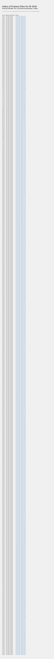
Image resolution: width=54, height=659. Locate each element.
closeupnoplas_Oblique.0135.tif (21, 158)
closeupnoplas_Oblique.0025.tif (21, 42)
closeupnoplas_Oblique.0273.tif (21, 304)
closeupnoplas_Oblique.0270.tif (21, 301)
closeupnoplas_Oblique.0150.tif (21, 174)
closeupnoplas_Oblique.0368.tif (21, 405)
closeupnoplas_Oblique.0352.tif (21, 388)
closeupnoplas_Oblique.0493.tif (21, 537)
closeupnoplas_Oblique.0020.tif (21, 37)
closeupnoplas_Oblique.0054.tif (21, 73)
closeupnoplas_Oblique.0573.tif (21, 621)
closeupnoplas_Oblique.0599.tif (21, 649)
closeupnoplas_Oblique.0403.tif (21, 442)
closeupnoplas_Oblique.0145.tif (21, 169)
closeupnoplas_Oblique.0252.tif (21, 282)
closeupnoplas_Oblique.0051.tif (21, 70)
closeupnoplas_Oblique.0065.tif (21, 84)
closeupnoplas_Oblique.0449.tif (21, 490)
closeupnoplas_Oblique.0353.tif (21, 389)
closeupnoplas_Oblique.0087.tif (21, 108)
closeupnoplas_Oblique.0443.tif (21, 484)
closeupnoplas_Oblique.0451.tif (21, 492)
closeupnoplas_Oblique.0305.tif (21, 338)
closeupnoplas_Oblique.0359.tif (21, 395)
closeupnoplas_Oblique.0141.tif (21, 165)
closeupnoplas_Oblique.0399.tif (21, 437)
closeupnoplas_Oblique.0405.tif (21, 444)
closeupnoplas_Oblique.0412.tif (21, 451)
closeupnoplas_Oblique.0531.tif (21, 577)
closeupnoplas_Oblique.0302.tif (21, 335)
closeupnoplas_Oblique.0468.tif (21, 510)
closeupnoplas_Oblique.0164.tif (21, 189)
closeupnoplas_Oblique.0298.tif (21, 331)
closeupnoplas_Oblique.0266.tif (21, 297)
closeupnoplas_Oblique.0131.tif (21, 154)
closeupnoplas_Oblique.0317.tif (21, 351)
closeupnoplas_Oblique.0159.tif (21, 184)
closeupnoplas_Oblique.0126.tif (21, 149)
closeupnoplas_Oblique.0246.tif (21, 276)
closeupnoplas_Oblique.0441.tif (21, 482)
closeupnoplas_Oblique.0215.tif (21, 243)
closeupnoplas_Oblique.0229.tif (21, 258)
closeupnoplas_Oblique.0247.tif (21, 277)
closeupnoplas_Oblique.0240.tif (21, 269)
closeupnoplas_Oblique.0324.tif (21, 358)
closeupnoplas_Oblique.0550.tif (21, 597)
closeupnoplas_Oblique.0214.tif (21, 242)
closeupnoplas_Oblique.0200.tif (21, 227)
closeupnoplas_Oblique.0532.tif (21, 578)
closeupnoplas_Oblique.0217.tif (21, 245)
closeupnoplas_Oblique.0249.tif (21, 279)
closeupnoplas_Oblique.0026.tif (21, 43)
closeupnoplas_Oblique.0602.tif (21, 652)
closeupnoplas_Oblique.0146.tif (21, 170)
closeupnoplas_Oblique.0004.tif (21, 20)
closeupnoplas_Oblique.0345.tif (21, 380)
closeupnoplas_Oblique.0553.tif (21, 600)
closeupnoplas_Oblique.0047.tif (21, 65)
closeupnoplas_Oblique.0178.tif (21, 204)
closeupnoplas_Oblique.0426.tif (21, 466)
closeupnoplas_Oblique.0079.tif (21, 99)
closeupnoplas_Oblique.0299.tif (21, 332)
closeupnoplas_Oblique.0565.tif (21, 613)
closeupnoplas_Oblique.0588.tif (21, 637)
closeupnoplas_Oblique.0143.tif (21, 167)
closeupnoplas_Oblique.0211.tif (21, 239)
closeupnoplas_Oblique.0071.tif (21, 91)
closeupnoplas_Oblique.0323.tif (21, 357)
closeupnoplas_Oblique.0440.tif (21, 481)
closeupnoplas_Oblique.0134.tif (21, 157)
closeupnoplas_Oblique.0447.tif (21, 488)
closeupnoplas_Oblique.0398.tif (21, 436)
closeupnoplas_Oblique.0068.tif (21, 88)
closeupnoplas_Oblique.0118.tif (21, 140)
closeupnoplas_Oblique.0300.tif (21, 333)
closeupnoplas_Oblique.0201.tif (21, 228)
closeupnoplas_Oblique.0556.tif (21, 603)
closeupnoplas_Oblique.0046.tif (21, 64)
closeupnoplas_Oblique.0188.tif (21, 214)
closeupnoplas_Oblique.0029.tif (21, 46)
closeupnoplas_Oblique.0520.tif (21, 565)
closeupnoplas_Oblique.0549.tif (21, 596)
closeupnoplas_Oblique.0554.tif (21, 601)
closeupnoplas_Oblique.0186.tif (21, 212)
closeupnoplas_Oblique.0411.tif (21, 450)
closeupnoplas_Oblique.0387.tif (21, 425)
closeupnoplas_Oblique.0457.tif (21, 499)
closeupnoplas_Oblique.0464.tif (21, 506)
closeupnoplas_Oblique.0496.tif (21, 540)
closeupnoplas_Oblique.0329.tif (21, 363)
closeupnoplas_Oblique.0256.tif (21, 286)
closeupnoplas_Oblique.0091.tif (21, 112)
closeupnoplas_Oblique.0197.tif (21, 224)
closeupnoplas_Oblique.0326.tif (21, 360)
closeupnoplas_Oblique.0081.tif (21, 101)
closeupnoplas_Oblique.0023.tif (21, 40)
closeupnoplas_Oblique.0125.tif (21, 148)
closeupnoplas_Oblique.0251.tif (21, 281)
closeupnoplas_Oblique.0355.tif (21, 391)
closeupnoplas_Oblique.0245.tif (21, 275)
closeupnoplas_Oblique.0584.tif (21, 633)
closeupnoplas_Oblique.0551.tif (21, 598)
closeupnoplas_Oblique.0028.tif (21, 45)
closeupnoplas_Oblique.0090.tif (21, 111)
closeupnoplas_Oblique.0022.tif (21, 39)
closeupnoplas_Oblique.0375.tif (21, 412)
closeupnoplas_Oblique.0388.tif (21, 426)
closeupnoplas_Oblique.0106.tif (21, 128)
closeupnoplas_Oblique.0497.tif (21, 541)
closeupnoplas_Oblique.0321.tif (21, 355)
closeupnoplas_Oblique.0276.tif (21, 307)
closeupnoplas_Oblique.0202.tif (21, 229)
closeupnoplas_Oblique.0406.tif (21, 445)
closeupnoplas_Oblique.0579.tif (21, 628)
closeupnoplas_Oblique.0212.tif (21, 240)
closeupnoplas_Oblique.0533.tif (21, 579)
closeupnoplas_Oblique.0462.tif (21, 504)
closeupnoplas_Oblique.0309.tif (21, 342)
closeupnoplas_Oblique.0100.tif (21, 121)
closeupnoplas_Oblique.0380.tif (21, 417)
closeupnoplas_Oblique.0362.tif (21, 398)
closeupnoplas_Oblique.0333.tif (21, 368)
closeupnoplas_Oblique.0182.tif (21, 208)
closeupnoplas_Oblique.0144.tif (21, 168)
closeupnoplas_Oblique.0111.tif (21, 133)
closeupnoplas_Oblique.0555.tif (21, 602)
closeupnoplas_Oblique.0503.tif (21, 547)
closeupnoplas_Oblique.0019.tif (21, 36)
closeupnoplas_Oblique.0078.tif (21, 98)
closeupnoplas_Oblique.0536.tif (21, 582)
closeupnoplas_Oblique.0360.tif (21, 396)
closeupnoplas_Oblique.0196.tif (21, 223)
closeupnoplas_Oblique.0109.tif (21, 131)
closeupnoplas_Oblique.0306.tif (21, 339)
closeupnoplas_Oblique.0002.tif (21, 18)
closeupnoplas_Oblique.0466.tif (21, 508)
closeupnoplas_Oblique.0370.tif (21, 407)
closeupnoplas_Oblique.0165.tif (21, 190)
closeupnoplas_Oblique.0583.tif (21, 632)
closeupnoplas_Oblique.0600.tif (21, 650)
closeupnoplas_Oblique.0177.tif (21, 203)
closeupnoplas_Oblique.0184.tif (21, 210)
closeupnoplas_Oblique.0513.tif (21, 558)
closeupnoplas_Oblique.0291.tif (21, 323)
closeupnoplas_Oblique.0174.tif (21, 200)
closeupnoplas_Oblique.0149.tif (21, 173)
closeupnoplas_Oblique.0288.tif (21, 320)
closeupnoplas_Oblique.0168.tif (21, 193)
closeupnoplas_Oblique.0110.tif (21, 132)
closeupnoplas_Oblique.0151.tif (21, 175)
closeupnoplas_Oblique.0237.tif (21, 266)
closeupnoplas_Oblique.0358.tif (21, 394)
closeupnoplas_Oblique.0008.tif (21, 24)
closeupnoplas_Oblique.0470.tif (21, 512)
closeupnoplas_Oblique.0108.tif (21, 130)
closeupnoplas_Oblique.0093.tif (21, 114)
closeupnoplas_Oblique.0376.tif (21, 413)
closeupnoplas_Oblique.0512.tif (21, 557)
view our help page (35, 11)
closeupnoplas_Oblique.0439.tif (21, 480)
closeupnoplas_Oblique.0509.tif (21, 554)
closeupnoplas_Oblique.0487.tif (21, 530)
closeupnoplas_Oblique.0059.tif (21, 78)
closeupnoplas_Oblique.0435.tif (21, 475)
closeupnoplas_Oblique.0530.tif (21, 576)
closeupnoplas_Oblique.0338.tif (21, 373)
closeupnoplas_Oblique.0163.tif (21, 188)
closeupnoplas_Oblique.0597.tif (21, 647)
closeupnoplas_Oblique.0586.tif (21, 635)
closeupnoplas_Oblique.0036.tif (21, 54)
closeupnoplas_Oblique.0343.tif (21, 378)
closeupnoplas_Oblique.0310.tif (21, 343)
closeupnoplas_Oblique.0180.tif (21, 206)
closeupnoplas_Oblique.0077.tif (21, 97)
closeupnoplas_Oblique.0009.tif (21, 25)
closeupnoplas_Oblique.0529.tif (21, 575)
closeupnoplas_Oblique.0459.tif (21, 501)
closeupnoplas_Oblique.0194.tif (21, 221)
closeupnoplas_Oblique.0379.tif (21, 416)
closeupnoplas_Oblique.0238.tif (21, 267)
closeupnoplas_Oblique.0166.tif (21, 191)
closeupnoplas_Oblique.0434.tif (21, 474)
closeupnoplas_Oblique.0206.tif (21, 233)
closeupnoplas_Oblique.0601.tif (21, 651)
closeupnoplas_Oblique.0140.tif (21, 164)
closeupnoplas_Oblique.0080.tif (21, 100)
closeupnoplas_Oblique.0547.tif (21, 594)
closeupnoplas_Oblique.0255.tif (21, 285)
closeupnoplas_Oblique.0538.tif (21, 584)
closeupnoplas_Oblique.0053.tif (21, 72)
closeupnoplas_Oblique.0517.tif (21, 562)
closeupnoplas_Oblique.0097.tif (21, 118)
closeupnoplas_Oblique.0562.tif (21, 610)
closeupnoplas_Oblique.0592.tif (21, 641)
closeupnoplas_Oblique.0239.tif (21, 268)
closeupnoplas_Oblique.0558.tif (21, 605)
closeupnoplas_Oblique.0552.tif (21, 599)
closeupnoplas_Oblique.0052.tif (21, 71)
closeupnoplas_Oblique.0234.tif (21, 263)
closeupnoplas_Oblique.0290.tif (21, 322)
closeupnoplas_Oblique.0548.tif (21, 595)
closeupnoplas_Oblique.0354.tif (21, 390)
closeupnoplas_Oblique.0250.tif (21, 280)
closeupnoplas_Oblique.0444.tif (21, 485)
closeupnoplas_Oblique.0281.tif (21, 313)
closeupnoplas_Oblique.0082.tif (21, 102)
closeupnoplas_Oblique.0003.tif (21, 19)
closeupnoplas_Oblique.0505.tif (21, 549)
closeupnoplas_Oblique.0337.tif (21, 372)
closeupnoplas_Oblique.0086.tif (21, 107)
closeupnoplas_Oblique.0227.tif (21, 256)
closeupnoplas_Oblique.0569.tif (21, 617)
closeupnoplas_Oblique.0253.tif (21, 283)
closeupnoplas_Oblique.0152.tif (21, 176)
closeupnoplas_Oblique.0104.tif (21, 126)
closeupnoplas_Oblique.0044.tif (21, 62)
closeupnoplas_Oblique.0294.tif (21, 326)
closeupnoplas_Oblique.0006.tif (21, 22)
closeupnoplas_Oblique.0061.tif (21, 80)
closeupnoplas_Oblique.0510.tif (21, 555)
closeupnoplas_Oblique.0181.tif (21, 207)
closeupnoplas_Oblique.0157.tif (21, 182)
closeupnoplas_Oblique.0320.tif (21, 354)
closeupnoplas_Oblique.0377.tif (21, 414)
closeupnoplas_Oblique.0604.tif (21, 654)
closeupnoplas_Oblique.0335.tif (21, 370)
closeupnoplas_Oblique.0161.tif (21, 186)
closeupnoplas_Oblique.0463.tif (21, 505)
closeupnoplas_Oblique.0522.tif (21, 567)
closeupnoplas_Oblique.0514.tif (21, 559)
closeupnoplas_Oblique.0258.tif (21, 288)
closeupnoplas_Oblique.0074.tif (21, 94)
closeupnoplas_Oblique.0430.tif (21, 470)
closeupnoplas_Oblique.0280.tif (21, 312)
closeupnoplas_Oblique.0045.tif (21, 63)
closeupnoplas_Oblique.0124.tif (21, 147)
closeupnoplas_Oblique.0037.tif (21, 55)
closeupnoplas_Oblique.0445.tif (21, 486)
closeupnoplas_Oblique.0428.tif (21, 468)
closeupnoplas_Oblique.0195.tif (21, 222)
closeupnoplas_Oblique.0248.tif (21, 278)
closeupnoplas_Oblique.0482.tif (21, 525)
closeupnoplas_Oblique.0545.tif (21, 592)
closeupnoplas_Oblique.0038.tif (21, 56)
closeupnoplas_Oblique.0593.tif (21, 642)
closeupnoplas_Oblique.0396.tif (21, 434)
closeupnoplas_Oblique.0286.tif (21, 318)
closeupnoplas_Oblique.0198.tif (21, 225)
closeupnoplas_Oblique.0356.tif (21, 392)
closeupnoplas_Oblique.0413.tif (21, 452)
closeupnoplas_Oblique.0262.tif (21, 293)
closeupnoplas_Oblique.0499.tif (21, 543)
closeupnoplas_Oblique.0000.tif (21, 16)
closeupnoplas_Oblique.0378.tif (21, 415)
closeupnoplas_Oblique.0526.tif (21, 572)
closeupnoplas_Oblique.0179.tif (21, 205)
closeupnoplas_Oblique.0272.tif (21, 303)
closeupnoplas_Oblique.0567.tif (21, 615)
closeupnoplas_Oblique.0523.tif (21, 568)
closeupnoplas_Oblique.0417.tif (21, 456)
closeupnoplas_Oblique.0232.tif (21, 261)
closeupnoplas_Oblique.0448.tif (21, 489)
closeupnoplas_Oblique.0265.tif (21, 296)
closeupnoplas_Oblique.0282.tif (21, 314)
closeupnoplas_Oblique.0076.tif (21, 96)
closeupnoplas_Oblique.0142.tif (21, 166)
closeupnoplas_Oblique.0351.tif (21, 387)
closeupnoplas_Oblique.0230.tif (21, 259)
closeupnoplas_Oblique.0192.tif (21, 219)
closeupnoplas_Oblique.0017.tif (21, 34)
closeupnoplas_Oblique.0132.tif (21, 155)
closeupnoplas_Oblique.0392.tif (21, 430)
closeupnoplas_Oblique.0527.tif (21, 573)
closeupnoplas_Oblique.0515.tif (21, 560)
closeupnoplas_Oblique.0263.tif (21, 294)
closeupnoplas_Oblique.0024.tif (21, 41)
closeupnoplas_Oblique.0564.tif (21, 612)
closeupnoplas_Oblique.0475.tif (21, 518)
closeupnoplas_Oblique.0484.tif (21, 527)
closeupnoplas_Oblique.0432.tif (21, 472)
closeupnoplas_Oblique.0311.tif (21, 344)
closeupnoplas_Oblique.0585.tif (21, 634)
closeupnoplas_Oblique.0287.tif (21, 319)
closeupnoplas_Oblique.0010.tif (21, 26)
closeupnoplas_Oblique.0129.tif (21, 152)
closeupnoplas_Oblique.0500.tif (21, 544)
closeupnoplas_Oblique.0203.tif (21, 230)
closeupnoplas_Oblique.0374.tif (21, 411)
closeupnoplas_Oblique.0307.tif (21, 340)
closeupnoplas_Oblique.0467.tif (21, 509)
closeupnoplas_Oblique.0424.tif (21, 464)
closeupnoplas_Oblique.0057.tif (21, 76)
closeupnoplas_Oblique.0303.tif (21, 336)
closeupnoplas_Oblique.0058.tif (21, 77)
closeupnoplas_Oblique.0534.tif (21, 580)
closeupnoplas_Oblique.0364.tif (21, 400)
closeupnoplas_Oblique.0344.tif (21, 379)
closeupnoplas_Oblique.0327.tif (21, 361)
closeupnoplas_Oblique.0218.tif (21, 246)
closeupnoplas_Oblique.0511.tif (21, 556)
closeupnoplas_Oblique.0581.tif (21, 630)
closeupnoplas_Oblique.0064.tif (21, 83)
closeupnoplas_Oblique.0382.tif (21, 419)
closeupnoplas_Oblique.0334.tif (21, 369)
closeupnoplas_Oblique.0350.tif (21, 386)
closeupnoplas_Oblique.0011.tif (21, 27)
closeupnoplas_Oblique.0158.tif (21, 183)
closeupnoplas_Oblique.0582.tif (21, 631)
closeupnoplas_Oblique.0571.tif (21, 619)
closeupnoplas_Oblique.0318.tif (21, 352)
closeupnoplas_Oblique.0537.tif (21, 583)
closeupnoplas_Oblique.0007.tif (21, 23)
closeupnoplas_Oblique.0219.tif (21, 247)
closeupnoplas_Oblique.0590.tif (21, 639)
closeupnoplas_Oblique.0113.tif (21, 135)
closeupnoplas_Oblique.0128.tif (21, 151)
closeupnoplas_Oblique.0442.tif (21, 483)
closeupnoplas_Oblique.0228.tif (21, 257)
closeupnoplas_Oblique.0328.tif (21, 362)
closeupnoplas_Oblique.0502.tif (21, 546)
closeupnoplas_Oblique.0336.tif (21, 371)
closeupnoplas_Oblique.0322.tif (21, 356)
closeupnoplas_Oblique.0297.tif (21, 330)
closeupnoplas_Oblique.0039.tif (21, 57)
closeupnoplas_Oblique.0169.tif (21, 194)
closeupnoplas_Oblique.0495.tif (21, 539)
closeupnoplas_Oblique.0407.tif (21, 446)
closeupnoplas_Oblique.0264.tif (21, 295)
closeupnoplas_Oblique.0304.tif (21, 337)
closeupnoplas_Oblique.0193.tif (21, 220)
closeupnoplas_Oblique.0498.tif (21, 542)
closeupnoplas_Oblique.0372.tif (21, 409)
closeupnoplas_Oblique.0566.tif (21, 614)
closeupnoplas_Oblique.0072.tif (21, 92)
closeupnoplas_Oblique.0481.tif (21, 524)
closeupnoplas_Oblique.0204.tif (21, 231)
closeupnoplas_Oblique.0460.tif (21, 502)
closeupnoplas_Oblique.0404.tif (21, 443)
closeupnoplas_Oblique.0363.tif (21, 399)
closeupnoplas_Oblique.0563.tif (21, 611)
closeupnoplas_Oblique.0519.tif (21, 564)
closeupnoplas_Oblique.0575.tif (21, 623)
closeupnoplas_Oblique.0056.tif (21, 75)
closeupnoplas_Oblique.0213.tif (21, 241)
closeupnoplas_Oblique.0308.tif (21, 341)
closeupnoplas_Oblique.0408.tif (21, 447)
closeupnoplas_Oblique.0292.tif (21, 324)
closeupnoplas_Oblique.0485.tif (21, 528)
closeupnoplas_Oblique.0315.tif (21, 349)
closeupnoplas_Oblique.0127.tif (21, 150)
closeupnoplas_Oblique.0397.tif (21, 435)
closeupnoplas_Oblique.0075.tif (21, 95)
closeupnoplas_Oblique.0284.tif (21, 316)
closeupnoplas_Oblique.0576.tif (21, 624)
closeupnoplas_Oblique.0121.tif (21, 144)
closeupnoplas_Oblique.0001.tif (21, 17)
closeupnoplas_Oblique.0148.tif (21, 172)
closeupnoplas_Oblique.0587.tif (21, 636)
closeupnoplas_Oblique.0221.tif (21, 249)
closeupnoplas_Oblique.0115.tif (21, 137)
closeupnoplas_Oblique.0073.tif (21, 93)
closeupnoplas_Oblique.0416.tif (21, 455)
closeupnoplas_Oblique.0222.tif (21, 250)
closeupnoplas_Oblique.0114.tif (21, 136)
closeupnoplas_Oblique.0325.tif (21, 359)
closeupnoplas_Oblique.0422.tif (21, 462)
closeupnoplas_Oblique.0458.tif (21, 500)
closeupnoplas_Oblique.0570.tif (21, 618)
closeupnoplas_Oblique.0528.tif (21, 574)
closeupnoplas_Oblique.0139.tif (21, 163)
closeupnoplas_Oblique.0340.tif (21, 375)
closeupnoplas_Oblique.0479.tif (21, 522)
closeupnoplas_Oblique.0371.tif (21, 408)
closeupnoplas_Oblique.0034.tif (21, 52)
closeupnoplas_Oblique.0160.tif (21, 185)
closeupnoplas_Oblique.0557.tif (21, 604)
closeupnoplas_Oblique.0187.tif (21, 213)
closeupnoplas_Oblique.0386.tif (21, 424)
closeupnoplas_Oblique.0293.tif (21, 325)
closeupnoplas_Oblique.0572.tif (21, 620)
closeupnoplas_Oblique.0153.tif (21, 177)
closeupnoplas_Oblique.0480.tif (21, 523)
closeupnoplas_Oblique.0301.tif (21, 334)
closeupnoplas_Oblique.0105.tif (21, 127)
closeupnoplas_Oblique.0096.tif (21, 117)
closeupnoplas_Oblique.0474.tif (21, 517)
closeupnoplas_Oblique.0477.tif (21, 520)
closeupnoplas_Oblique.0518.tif (21, 563)
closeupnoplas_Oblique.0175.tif (21, 201)
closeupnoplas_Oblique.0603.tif (21, 653)
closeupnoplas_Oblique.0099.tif (21, 120)
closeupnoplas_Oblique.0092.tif (21, 113)
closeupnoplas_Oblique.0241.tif (21, 270)
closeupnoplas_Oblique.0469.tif (21, 511)
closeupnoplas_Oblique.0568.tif (21, 616)
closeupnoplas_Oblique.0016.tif (21, 33)
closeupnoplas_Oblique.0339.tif (21, 374)
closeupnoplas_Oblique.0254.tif (21, 284)
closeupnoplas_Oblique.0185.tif (21, 211)
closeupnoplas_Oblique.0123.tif (21, 146)
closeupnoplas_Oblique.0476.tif (21, 519)
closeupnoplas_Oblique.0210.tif (21, 238)
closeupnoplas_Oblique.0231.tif (21, 260)
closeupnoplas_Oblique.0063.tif (21, 82)
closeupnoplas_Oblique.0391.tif (21, 429)
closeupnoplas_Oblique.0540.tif (21, 586)
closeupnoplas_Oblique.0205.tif (21, 232)
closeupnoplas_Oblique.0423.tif (21, 463)
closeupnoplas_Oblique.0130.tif (21, 153)
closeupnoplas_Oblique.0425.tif (21, 465)
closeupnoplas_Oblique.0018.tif (21, 35)
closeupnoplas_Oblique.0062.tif (21, 81)
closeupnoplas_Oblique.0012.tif (21, 28)
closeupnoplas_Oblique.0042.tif (21, 60)
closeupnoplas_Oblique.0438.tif (21, 479)
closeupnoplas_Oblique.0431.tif (21, 471)
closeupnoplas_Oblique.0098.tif (21, 119)
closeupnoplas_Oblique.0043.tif (21, 61)
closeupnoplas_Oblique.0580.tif (21, 629)
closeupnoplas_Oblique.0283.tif (21, 315)
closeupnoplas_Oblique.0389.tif (21, 427)
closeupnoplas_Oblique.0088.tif (21, 109)
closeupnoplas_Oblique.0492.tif (21, 536)
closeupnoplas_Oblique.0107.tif (21, 129)
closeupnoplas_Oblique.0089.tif (21, 110)
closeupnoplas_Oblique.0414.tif (21, 453)
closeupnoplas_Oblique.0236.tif (21, 265)
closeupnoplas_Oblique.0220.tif (21, 248)
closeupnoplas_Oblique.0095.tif (21, 116)
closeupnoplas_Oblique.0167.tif (21, 192)
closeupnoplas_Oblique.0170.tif (21, 195)
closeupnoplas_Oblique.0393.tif (21, 431)
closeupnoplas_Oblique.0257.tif (21, 287)
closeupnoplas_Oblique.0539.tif (21, 585)
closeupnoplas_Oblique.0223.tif (21, 251)
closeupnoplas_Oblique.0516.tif (21, 561)
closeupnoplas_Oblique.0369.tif (21, 406)
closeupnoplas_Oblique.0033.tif (21, 51)
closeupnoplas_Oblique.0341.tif (21, 376)
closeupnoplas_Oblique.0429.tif (21, 469)
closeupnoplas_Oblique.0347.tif (21, 382)
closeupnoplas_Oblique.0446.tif (21, 487)
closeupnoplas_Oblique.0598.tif (21, 648)
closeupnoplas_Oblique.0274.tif (21, 305)
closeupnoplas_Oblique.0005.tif (21, 21)
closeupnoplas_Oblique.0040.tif (21, 58)
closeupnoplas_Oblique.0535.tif (21, 581)
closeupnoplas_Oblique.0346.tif (21, 381)
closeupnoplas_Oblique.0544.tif (21, 591)
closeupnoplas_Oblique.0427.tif (21, 467)
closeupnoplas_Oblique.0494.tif (21, 538)
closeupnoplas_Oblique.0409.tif (21, 448)
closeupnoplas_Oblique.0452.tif (21, 493)
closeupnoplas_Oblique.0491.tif (21, 535)
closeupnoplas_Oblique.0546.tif (21, 593)
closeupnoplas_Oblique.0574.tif (21, 622)
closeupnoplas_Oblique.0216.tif (21, 244)
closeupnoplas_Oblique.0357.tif (21, 393)
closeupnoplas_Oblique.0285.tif (21, 317)
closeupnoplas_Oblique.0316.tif (21, 350)
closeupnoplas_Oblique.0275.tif (21, 306)
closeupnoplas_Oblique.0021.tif (21, 38)
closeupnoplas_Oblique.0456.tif (21, 498)
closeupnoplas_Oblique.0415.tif (21, 454)
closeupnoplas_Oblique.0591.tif (21, 640)
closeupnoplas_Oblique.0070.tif (21, 90)
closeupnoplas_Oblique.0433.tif (21, 473)
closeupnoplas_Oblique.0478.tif (21, 521)
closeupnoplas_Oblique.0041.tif (21, 59)
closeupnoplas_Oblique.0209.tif (21, 237)
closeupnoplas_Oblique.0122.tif (21, 145)
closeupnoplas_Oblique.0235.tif (21, 264)
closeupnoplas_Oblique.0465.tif (21, 507)
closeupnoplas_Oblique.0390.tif (21, 428)
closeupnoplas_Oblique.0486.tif (21, 529)
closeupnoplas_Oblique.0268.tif (21, 299)
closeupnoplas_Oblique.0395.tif (21, 433)
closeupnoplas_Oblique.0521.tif (21, 566)
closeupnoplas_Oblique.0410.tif (21, 449)
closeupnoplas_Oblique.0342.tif (21, 377)
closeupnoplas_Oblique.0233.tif (21, 262)
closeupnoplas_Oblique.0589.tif (21, 638)
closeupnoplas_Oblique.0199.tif (21, 226)
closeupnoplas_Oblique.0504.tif (21, 548)
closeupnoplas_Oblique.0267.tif (21, 298)
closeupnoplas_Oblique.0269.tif (21, 300)
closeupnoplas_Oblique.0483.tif (21, 526)
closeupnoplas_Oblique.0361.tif (21, 397)
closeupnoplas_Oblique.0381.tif (21, 418)
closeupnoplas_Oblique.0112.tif (21, 134)
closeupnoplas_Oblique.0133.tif (21, 156)
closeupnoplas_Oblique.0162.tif (21, 187)
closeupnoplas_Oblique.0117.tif (21, 139)
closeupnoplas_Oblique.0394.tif (21, 432)
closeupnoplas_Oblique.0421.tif (21, 461)
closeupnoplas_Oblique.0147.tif (21, 171)
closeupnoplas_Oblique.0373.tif (21, 410)
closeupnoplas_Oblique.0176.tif (21, 202)
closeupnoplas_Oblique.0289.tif (21, 321)
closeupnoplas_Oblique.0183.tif (21, 209)
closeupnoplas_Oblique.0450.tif (21, 491)
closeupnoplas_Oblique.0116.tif (21, 138)
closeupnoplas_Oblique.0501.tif (21, 545)
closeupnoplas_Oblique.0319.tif (21, 353)
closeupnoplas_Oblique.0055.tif (21, 74)
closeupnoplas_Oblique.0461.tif (21, 503)
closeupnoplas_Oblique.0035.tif (21, 53)
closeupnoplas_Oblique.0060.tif (21, 79)
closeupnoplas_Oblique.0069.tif (21, 89)
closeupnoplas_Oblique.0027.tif (21, 44)
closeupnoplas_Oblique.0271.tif (21, 302)
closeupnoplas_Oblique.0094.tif (21, 115)
